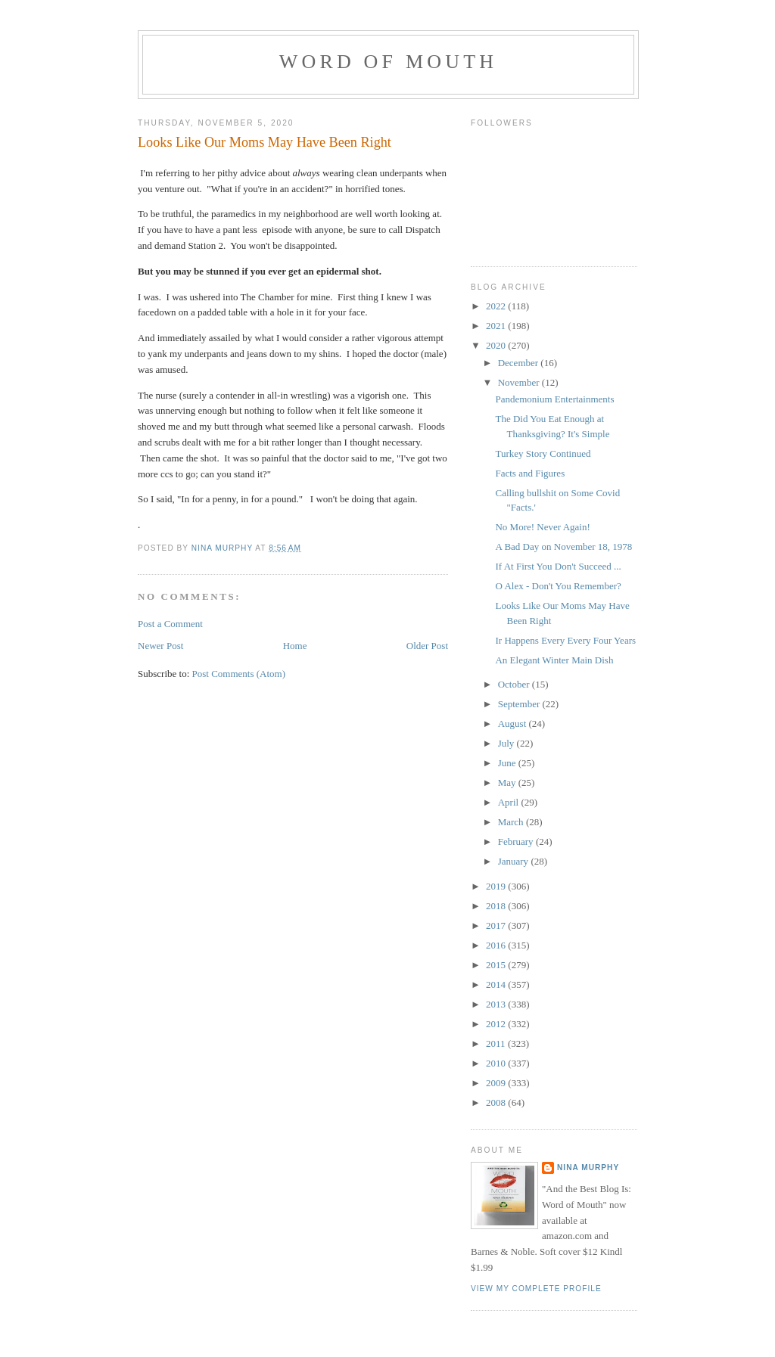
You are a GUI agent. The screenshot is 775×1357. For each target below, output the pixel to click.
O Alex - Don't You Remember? (558, 586)
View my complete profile (536, 1288)
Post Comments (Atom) (239, 673)
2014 (497, 984)
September (520, 704)
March (512, 822)
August (513, 723)
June (508, 763)
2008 (497, 1102)
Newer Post (160, 645)
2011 (497, 1043)
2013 (497, 1004)
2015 (497, 964)
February (517, 841)
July (507, 743)
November (520, 382)
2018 (497, 905)
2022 (497, 306)
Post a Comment (170, 623)
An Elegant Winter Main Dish (554, 660)
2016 (497, 945)
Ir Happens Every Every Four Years (565, 640)
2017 (497, 925)
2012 (497, 1023)
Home (295, 645)
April (509, 802)
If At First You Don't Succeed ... (558, 566)
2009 (497, 1082)
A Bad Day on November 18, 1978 (563, 546)
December (519, 362)
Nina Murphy (588, 1167)
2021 (497, 325)
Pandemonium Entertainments (554, 399)
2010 (497, 1063)
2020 (497, 345)
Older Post (427, 645)
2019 (497, 886)
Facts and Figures (530, 473)
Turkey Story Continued (542, 453)
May (508, 782)
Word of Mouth (388, 62)
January (514, 861)
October (515, 684)
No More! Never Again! (542, 527)
